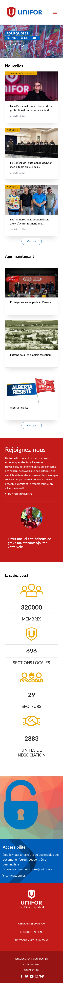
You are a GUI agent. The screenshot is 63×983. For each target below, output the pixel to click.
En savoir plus (14, 44)
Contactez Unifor (16, 876)
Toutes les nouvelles (20, 494)
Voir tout (31, 241)
